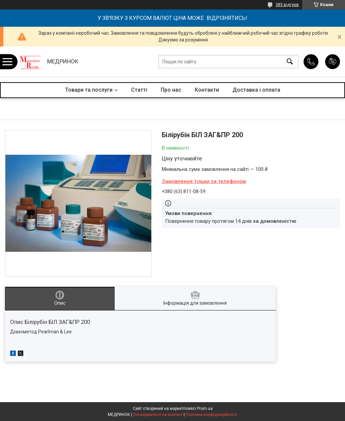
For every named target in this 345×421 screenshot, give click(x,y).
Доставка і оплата (256, 90)
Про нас (171, 90)
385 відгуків (287, 4)
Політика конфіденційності (211, 414)
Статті (139, 90)
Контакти (207, 90)
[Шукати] (290, 62)
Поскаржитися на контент (158, 414)
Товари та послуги (89, 90)
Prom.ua (205, 408)
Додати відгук (332, 61)
